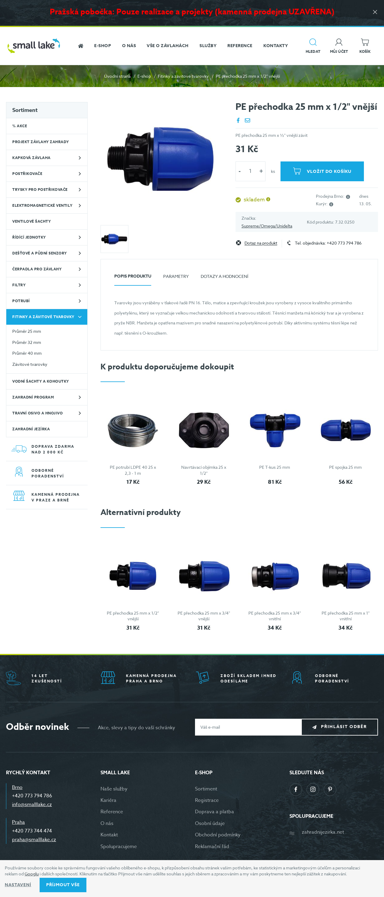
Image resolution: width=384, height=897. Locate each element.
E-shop (144, 76)
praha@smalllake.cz (34, 839)
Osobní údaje (210, 823)
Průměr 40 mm (27, 353)
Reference (111, 811)
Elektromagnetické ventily (42, 205)
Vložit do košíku (329, 171)
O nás (106, 823)
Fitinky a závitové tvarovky (183, 76)
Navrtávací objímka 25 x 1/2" (203, 470)
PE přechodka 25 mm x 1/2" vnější (133, 616)
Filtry (19, 284)
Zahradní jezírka (31, 429)
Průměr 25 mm (26, 331)
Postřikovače (27, 173)
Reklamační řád (212, 846)
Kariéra (108, 800)
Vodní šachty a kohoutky (40, 381)
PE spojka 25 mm (345, 467)
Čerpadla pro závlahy (37, 269)
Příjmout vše (63, 885)
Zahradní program (33, 397)
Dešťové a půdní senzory (39, 253)
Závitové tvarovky (29, 364)
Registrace (207, 800)
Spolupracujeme (118, 846)
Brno (17, 787)
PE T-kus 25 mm (274, 467)
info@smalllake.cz (32, 804)
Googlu (32, 874)
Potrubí (21, 300)
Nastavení (18, 885)
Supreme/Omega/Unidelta (267, 226)
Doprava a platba (214, 811)
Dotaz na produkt (260, 243)
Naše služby (114, 789)
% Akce (19, 125)
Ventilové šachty (31, 221)
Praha (18, 822)
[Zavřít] (375, 12)
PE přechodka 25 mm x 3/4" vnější (204, 616)
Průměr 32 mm (26, 342)
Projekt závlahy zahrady (40, 141)
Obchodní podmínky (218, 834)
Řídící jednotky (29, 237)
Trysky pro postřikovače (40, 189)
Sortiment (25, 110)
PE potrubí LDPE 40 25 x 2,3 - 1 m (133, 470)
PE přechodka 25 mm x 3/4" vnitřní (274, 616)
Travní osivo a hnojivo (37, 413)
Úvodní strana (117, 76)
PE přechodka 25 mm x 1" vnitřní (346, 616)
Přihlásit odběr (344, 727)
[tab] (132, 278)
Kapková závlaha (31, 157)
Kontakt (109, 834)
